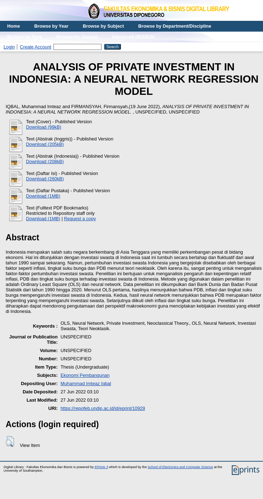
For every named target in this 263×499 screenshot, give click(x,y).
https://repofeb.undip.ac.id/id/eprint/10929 (103, 408)
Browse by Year (51, 26)
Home (13, 26)
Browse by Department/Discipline (174, 26)
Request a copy (80, 218)
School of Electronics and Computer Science (180, 467)
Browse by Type (24, 37)
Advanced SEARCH (133, 37)
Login (9, 47)
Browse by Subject (103, 26)
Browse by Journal (77, 37)
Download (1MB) (43, 196)
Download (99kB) (43, 127)
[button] (10, 441)
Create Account (35, 47)
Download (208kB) (45, 161)
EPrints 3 (101, 467)
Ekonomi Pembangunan (85, 375)
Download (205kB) (45, 144)
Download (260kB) (45, 178)
